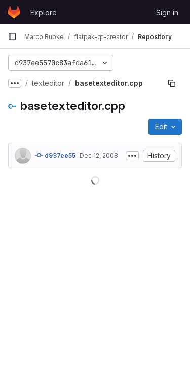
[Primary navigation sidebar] (12, 36)
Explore (43, 12)
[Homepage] (14, 12)
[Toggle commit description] (132, 155)
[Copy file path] (172, 83)
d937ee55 (55, 155)
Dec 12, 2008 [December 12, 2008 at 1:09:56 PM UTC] (99, 155)
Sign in (167, 12)
